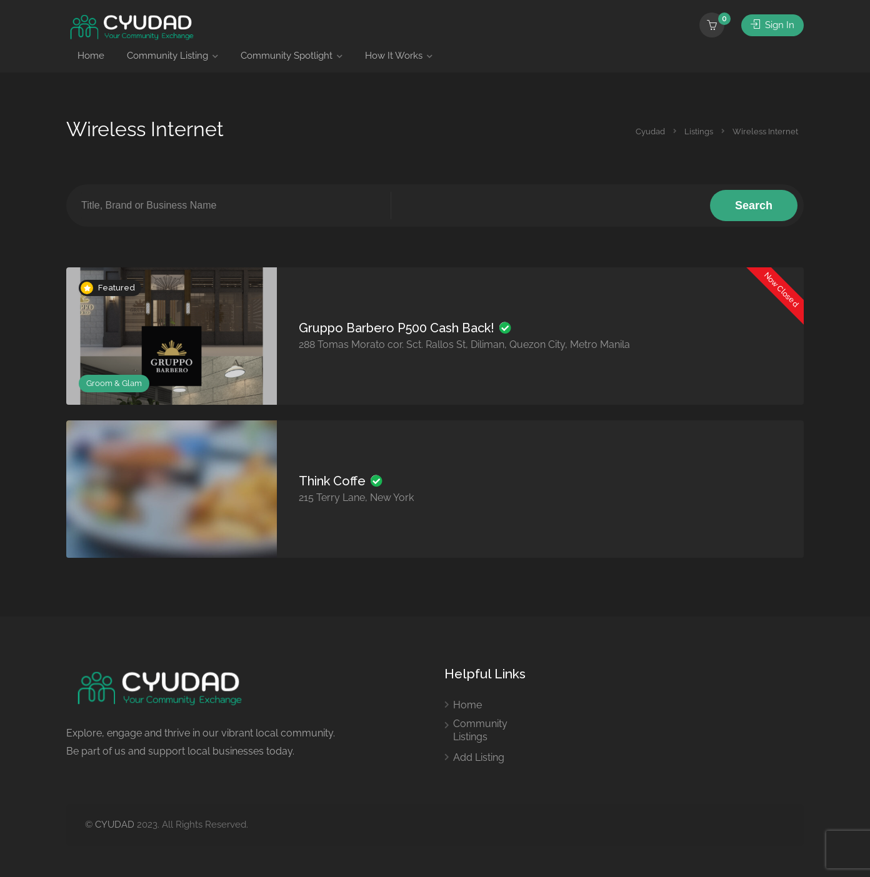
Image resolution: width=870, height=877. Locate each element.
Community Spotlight (286, 55)
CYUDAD (114, 824)
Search (753, 205)
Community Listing (167, 55)
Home (91, 55)
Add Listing (478, 757)
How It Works (393, 55)
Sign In (772, 25)
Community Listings (480, 730)
